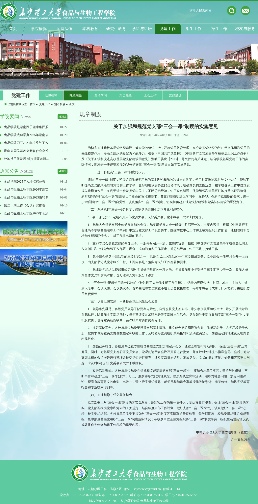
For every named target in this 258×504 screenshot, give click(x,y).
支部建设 (175, 95)
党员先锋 (125, 95)
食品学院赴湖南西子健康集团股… (28, 127)
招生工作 (219, 28)
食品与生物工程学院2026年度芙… (28, 189)
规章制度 (75, 95)
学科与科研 (142, 28)
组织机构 (51, 95)
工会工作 (150, 95)
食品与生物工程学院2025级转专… (28, 197)
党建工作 (168, 28)
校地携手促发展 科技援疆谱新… (26, 159)
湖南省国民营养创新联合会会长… (28, 151)
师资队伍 (64, 28)
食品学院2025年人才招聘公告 (24, 181)
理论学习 (100, 95)
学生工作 (193, 28)
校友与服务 (245, 28)
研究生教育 (116, 28)
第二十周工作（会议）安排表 (24, 205)
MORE (62, 116)
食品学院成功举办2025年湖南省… (28, 135)
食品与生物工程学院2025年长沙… (28, 213)
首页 (13, 28)
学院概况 (39, 28)
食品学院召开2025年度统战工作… (28, 143)
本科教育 (90, 28)
